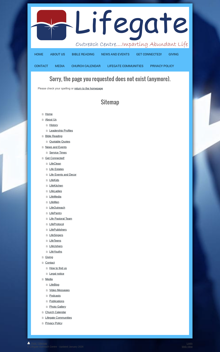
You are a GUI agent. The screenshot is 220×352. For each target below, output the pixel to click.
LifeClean (55, 163)
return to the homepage (88, 88)
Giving (49, 257)
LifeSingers (56, 235)
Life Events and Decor (62, 174)
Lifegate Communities (58, 317)
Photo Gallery (57, 306)
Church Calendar (55, 312)
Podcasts (55, 295)
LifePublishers (58, 229)
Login (189, 343)
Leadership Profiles (61, 130)
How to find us (58, 268)
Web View (187, 346)
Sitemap (42, 343)
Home (49, 114)
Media (49, 279)
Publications (56, 301)
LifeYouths (55, 251)
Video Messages (59, 290)
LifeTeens (55, 240)
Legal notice (56, 273)
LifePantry (55, 213)
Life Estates (56, 169)
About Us (51, 119)
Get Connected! (54, 158)
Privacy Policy (53, 323)
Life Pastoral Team (60, 218)
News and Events (56, 147)
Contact (50, 262)
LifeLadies (55, 191)
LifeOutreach (57, 207)
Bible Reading (53, 136)
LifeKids (54, 180)
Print (32, 343)
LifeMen (54, 202)
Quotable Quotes (59, 141)
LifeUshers (55, 246)
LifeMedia (55, 196)
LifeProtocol (56, 224)
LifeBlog (54, 284)
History (53, 125)
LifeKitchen (56, 185)
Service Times (58, 152)
